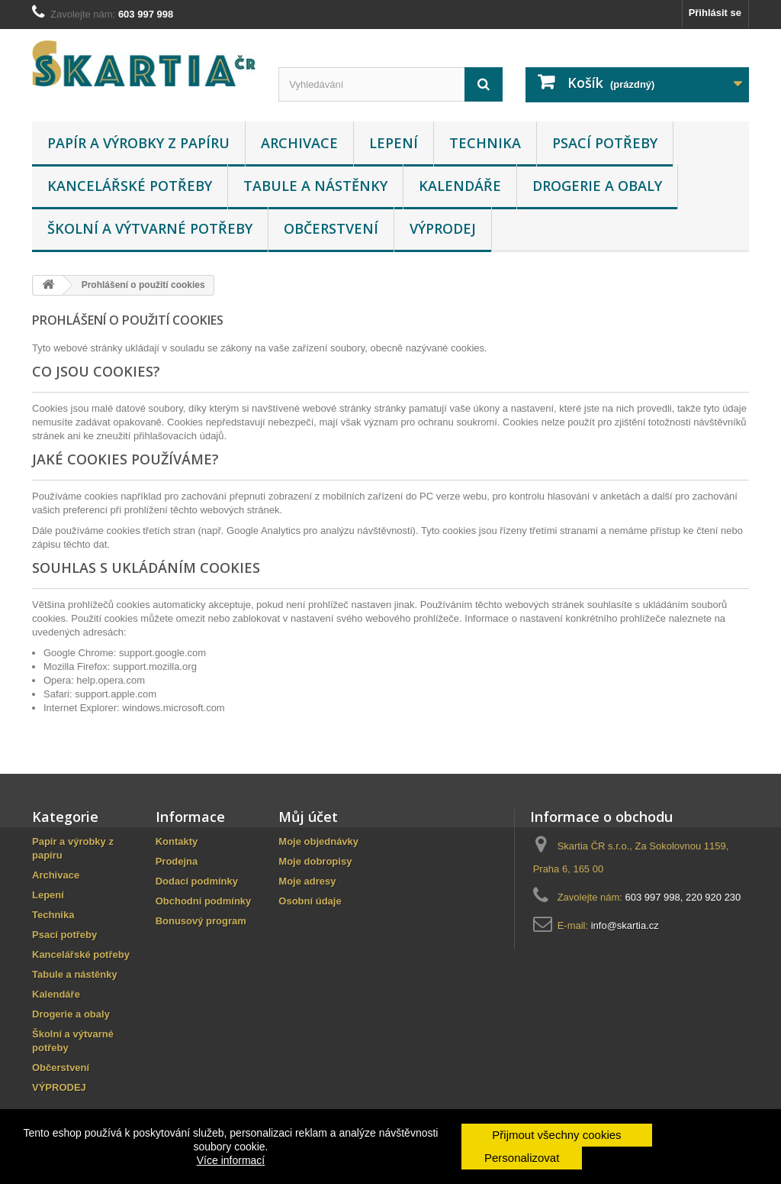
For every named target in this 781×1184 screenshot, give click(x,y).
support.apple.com (115, 694)
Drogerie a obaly (597, 185)
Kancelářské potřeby (129, 185)
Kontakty (177, 841)
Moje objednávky (318, 841)
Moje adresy (307, 881)
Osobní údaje (309, 901)
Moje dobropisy (315, 861)
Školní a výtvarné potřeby (149, 228)
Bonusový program (201, 921)
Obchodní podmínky (204, 901)
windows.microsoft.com (173, 707)
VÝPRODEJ (443, 228)
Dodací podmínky (197, 881)
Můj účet (308, 816)
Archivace (299, 143)
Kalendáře (460, 185)
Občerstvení (331, 228)
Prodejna (177, 861)
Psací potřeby (604, 143)
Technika (485, 143)
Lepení (393, 143)
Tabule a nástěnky (315, 185)
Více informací (231, 1160)
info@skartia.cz (625, 925)
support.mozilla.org (155, 666)
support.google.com (162, 652)
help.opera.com (110, 680)
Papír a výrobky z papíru (138, 143)
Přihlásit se (715, 12)
